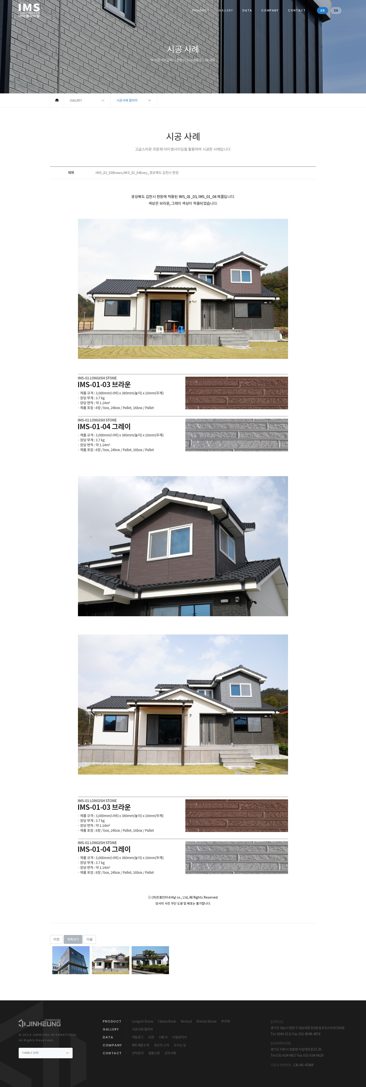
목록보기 (73, 939)
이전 (56, 939)
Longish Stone (142, 1021)
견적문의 (138, 1053)
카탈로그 (138, 1037)
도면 (151, 1037)
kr (322, 10)
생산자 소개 (161, 1045)
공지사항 (170, 1053)
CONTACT (297, 10)
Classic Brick (167, 1021)
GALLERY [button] (76, 100)
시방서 (163, 1037)
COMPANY (270, 10)
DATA (247, 10)
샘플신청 (154, 1053)
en (336, 10)
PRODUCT (200, 10)
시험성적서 (179, 1037)
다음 (89, 939)
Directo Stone (206, 1021)
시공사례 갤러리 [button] (126, 100)
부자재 (225, 1021)
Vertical (186, 1021)
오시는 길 (180, 1045)
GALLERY (226, 10)
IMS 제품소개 (140, 1045)
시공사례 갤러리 (142, 1029)
